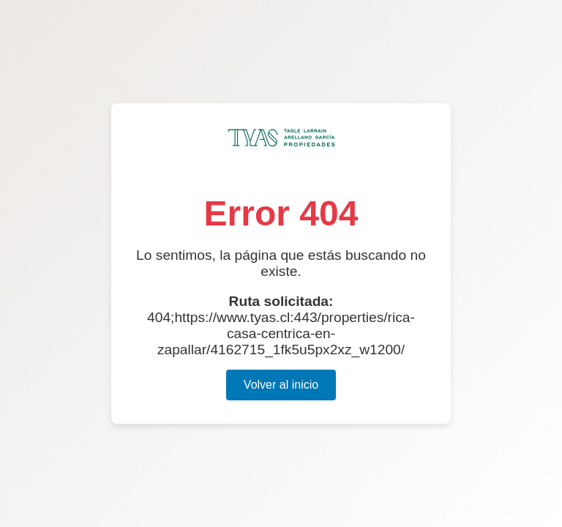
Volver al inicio (281, 384)
